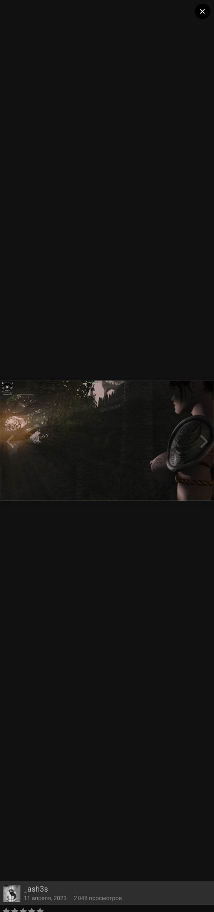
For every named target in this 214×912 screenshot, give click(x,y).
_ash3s (36, 889)
